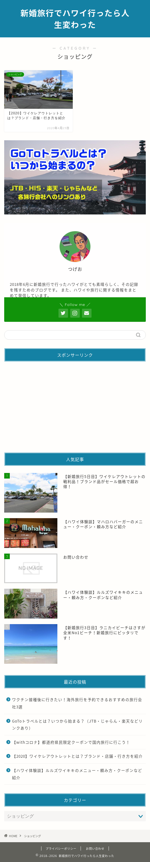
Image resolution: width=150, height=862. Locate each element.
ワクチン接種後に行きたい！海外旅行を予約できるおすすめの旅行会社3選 (77, 703)
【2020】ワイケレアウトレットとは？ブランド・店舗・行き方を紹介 (77, 756)
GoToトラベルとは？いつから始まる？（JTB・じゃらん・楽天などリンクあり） (77, 724)
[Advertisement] (75, 405)
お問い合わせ (95, 848)
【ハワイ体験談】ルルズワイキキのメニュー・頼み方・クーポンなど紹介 (77, 773)
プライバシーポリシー (61, 848)
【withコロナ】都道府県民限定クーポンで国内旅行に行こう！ (71, 742)
